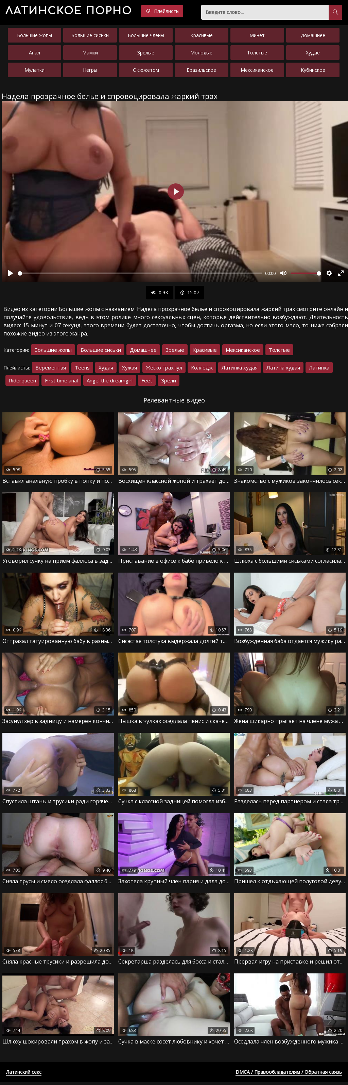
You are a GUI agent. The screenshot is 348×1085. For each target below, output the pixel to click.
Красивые (201, 36)
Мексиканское (257, 71)
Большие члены (146, 36)
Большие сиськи (90, 36)
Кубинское (313, 71)
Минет (257, 36)
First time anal (61, 381)
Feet (146, 381)
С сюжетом (146, 71)
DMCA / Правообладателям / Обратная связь (289, 1075)
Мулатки (34, 71)
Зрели (168, 381)
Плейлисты (175, 11)
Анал (34, 54)
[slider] (140, 275)
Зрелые (145, 54)
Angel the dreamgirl (110, 381)
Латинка (319, 368)
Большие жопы (34, 36)
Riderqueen (22, 381)
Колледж (202, 368)
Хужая (129, 368)
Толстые (257, 54)
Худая (106, 368)
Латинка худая (240, 368)
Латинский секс (23, 1075)
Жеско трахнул (164, 368)
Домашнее (313, 36)
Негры (90, 71)
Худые (313, 54)
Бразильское (201, 71)
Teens (82, 368)
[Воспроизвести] (10, 274)
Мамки (90, 54)
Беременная (50, 368)
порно (74, 12)
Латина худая (283, 368)
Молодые (201, 54)
